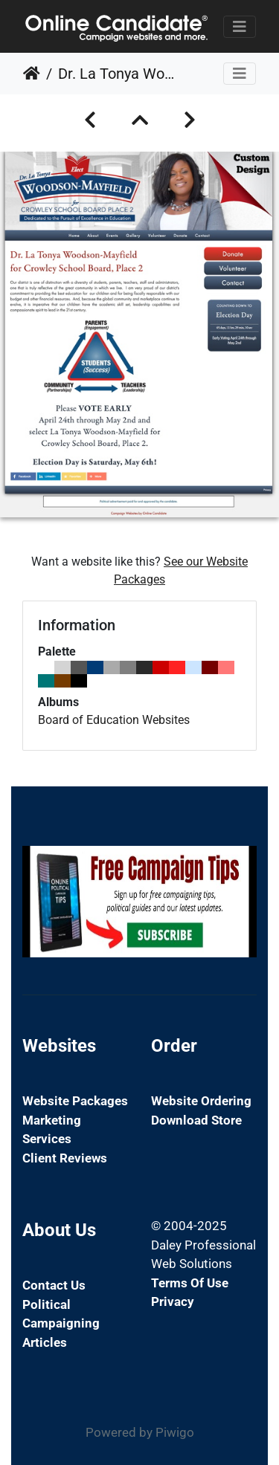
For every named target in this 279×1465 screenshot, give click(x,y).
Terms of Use (189, 1282)
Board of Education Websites (114, 720)
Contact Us (54, 1285)
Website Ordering (201, 1100)
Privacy (172, 1301)
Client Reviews (64, 1158)
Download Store (196, 1120)
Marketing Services (51, 1130)
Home (31, 73)
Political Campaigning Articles (61, 1323)
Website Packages (75, 1100)
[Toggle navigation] (239, 27)
